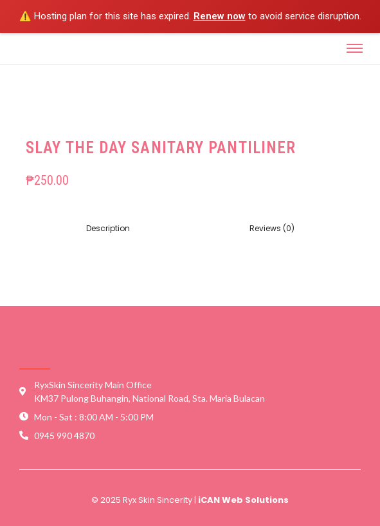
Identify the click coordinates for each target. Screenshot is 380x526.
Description (108, 228)
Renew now (220, 16)
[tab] (108, 228)
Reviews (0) (271, 228)
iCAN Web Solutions (243, 500)
